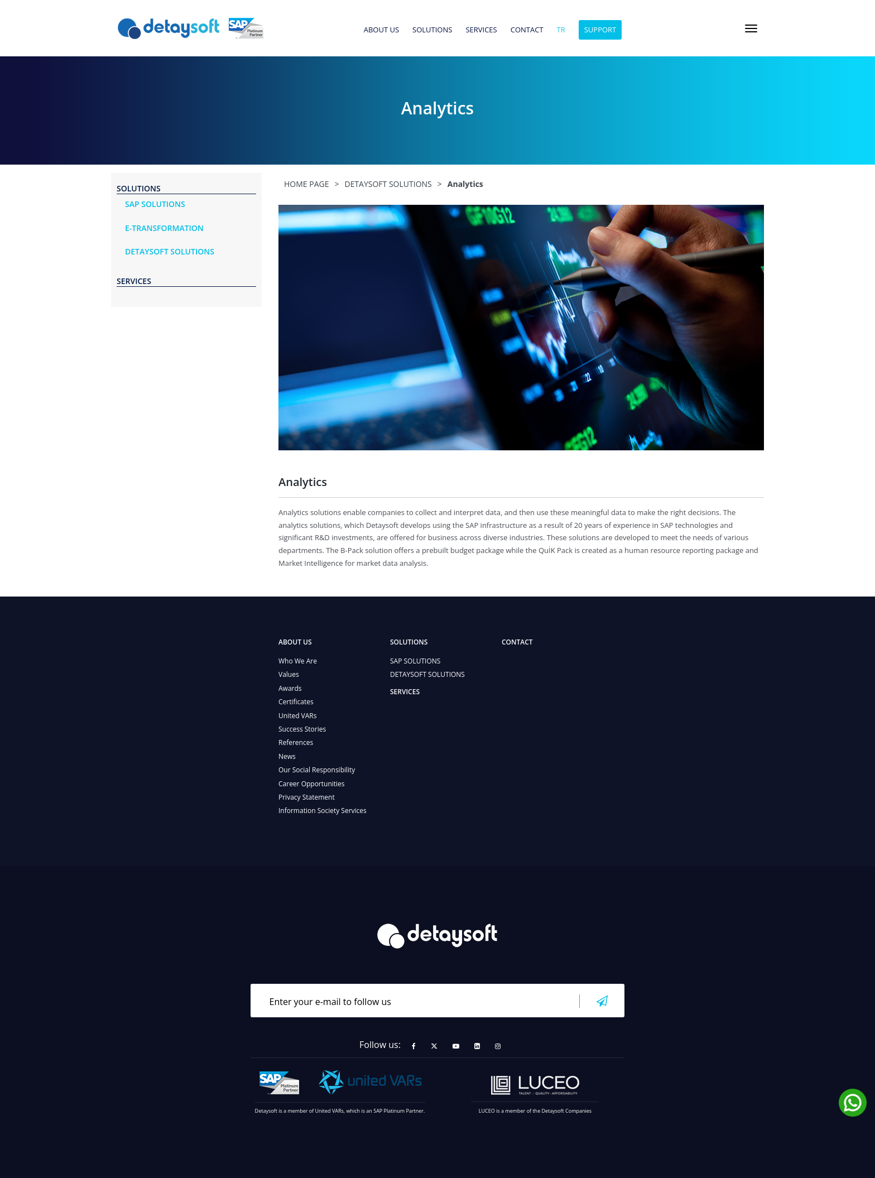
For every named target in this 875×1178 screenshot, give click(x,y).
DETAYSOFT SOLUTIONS (427, 674)
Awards (290, 688)
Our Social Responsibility (316, 770)
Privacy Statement (306, 797)
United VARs (297, 715)
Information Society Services (322, 810)
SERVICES (481, 30)
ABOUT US (381, 30)
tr (561, 30)
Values (288, 674)
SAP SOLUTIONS (415, 661)
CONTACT (527, 30)
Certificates (296, 701)
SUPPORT (600, 30)
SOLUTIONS (432, 30)
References (295, 742)
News (287, 756)
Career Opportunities (311, 783)
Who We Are (297, 661)
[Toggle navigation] (751, 28)
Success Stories (302, 729)
